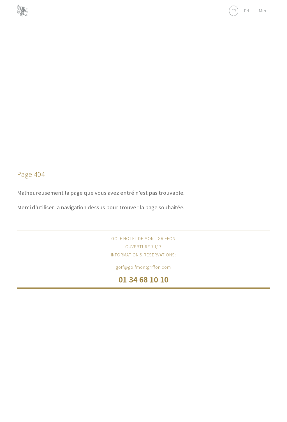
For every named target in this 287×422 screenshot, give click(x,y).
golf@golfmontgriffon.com (143, 267)
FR (234, 10)
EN (246, 10)
